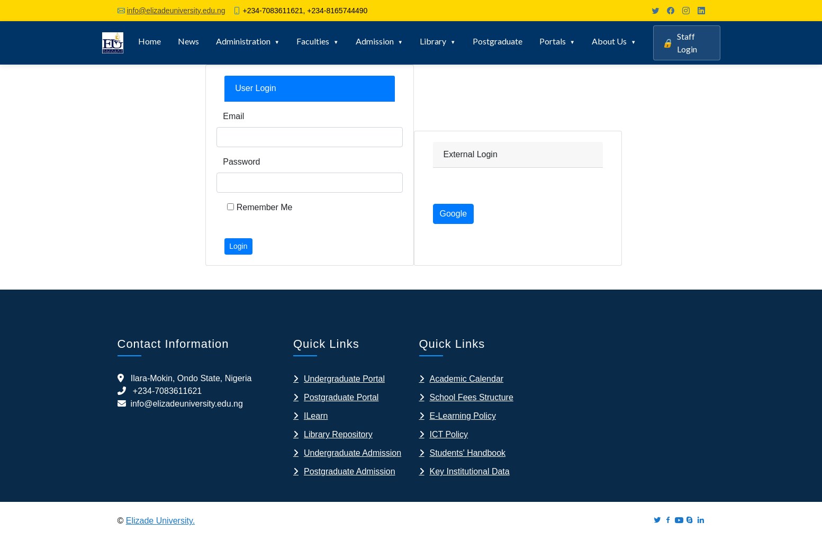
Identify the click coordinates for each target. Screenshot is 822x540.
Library (433, 41)
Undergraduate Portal (344, 378)
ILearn (316, 415)
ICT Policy (449, 434)
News (188, 41)
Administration (243, 41)
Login (238, 246)
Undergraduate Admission (352, 452)
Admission (375, 41)
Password (241, 161)
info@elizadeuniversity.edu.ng (176, 10)
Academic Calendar (467, 378)
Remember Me (259, 207)
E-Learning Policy (463, 415)
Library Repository (338, 434)
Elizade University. (160, 520)
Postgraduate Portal (341, 397)
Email (233, 116)
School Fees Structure (471, 397)
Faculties (312, 41)
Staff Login (679, 42)
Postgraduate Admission (349, 471)
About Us (609, 41)
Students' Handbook (468, 452)
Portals (552, 41)
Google (453, 213)
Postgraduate (497, 41)
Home (149, 41)
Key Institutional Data (470, 471)
